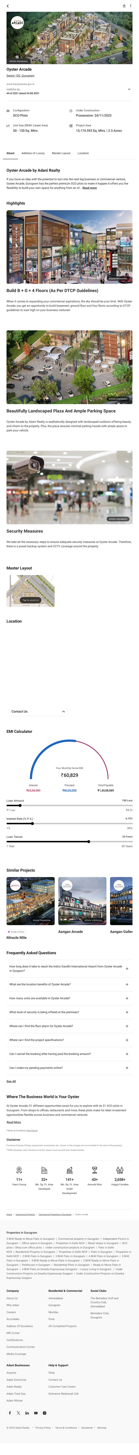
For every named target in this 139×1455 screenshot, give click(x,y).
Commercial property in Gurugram (80, 1238)
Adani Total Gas (16, 1393)
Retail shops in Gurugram (105, 1243)
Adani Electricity (16, 1379)
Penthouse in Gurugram (38, 1265)
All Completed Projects (63, 1326)
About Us (12, 1298)
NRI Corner (13, 1333)
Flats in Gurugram (103, 1251)
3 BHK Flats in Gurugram (72, 1256)
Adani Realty (14, 1386)
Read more (90, 188)
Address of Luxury (33, 153)
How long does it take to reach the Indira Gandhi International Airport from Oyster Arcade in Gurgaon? (65, 968)
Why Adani (13, 1305)
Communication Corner (21, 1347)
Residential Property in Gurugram (37, 1251)
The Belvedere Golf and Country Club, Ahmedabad (104, 1302)
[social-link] (10, 1413)
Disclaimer (87, 1427)
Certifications (15, 1340)
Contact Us (55, 1379)
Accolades (13, 1319)
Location (83, 153)
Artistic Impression (41, 920)
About (10, 153)
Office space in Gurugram (39, 1243)
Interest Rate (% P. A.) (20, 818)
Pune (51, 1319)
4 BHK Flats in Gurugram (105, 1256)
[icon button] (7, 6)
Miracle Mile (17, 937)
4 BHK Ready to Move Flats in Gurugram (57, 1260)
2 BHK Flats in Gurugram (39, 1256)
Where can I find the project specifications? (36, 1040)
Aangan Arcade (70, 931)
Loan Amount (15, 800)
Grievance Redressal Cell (64, 1393)
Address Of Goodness (20, 1326)
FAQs (52, 1372)
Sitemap (101, 1427)
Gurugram (54, 1305)
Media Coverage (16, 1354)
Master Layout (61, 153)
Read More (14, 1122)
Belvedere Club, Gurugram (99, 1315)
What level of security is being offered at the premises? (44, 1012)
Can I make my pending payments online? (36, 1068)
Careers (11, 1312)
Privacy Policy (43, 1427)
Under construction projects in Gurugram (71, 1247)
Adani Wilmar (15, 1400)
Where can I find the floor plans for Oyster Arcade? (41, 1026)
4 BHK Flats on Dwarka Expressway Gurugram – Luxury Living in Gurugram (69, 1269)
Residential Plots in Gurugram (73, 1265)
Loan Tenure (14, 837)
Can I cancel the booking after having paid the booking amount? (50, 1054)
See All (11, 1081)
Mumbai (53, 1312)
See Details (32, 1130)
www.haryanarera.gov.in (20, 84)
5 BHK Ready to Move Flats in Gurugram (32, 1238)
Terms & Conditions (66, 1427)
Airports (11, 1372)
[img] (31, 591)
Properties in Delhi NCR (72, 1243)
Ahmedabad (56, 1298)
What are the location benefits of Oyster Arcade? (40, 984)
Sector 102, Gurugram (20, 75)
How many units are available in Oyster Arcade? (39, 998)
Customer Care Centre (62, 1386)
